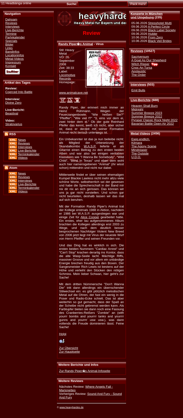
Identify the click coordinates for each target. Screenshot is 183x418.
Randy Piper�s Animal (75, 44)
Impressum (13, 62)
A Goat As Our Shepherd (148, 60)
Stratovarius (13, 124)
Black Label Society (162, 30)
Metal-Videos (140, 133)
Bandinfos (12, 51)
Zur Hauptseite (69, 351)
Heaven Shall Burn (144, 106)
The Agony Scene (143, 146)
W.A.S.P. (90, 146)
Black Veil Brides (160, 41)
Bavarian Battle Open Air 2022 (152, 123)
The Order (138, 75)
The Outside (139, 153)
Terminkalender (29, 154)
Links (9, 48)
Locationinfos (14, 55)
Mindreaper (139, 150)
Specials (11, 41)
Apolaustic (138, 71)
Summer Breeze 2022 (146, 116)
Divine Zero (13, 102)
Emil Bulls (138, 90)
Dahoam (11, 19)
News (22, 140)
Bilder (9, 44)
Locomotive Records (67, 76)
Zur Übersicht (68, 348)
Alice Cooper (90, 217)
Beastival (11, 113)
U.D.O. (136, 157)
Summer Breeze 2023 (146, 113)
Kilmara (136, 142)
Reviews (137, 51)
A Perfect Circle (159, 26)
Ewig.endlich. (140, 139)
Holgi (62, 334)
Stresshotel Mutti (160, 23)
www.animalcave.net (73, 92)
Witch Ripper (140, 64)
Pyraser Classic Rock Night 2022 (154, 120)
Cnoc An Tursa (141, 67)
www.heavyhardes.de (72, 407)
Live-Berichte (141, 100)
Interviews (138, 84)
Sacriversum (140, 56)
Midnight (137, 109)
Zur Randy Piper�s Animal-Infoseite (84, 371)
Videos (22, 158)
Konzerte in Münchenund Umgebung (147, 15)
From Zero (155, 37)
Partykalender (15, 37)
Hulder (152, 34)
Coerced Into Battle (18, 92)
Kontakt (10, 66)
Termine (10, 34)
